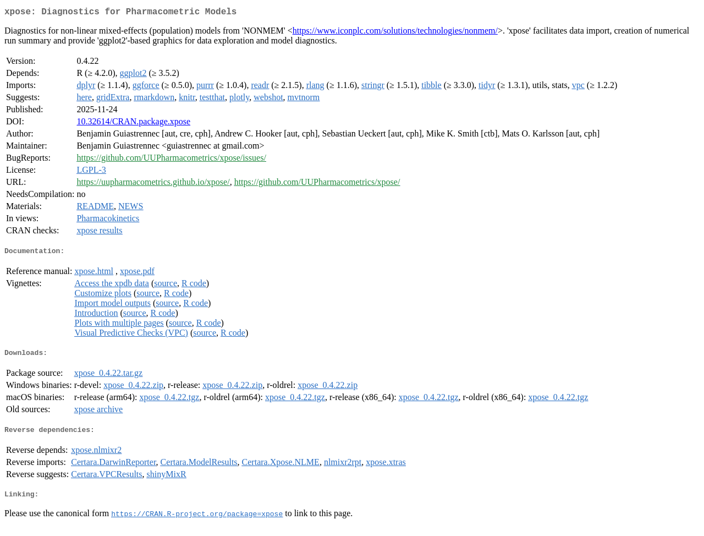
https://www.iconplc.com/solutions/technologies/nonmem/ (395, 32)
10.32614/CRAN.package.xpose (133, 123)
